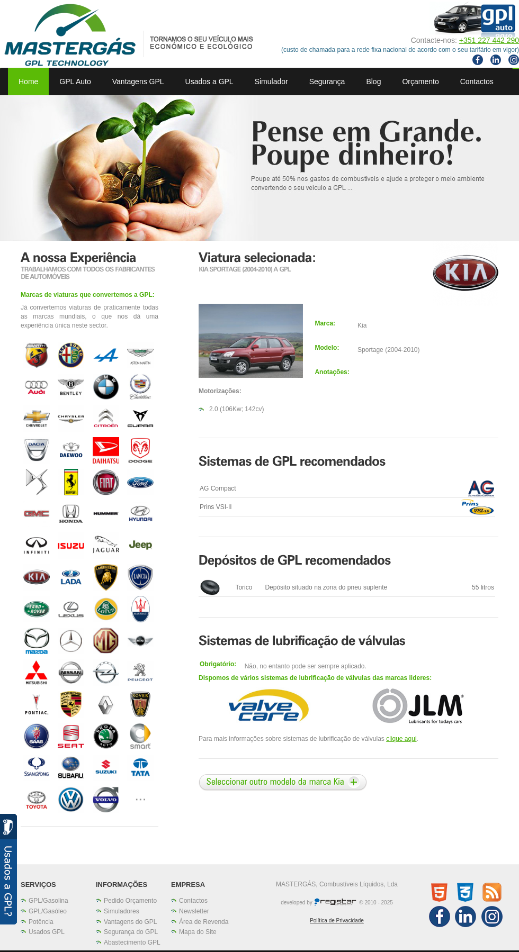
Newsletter (194, 911)
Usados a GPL (209, 81)
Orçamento (420, 81)
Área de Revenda (203, 922)
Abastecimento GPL (132, 942)
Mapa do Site (198, 932)
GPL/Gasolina (48, 900)
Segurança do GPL (131, 932)
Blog (373, 81)
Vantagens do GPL (130, 922)
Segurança (327, 81)
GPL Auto (75, 81)
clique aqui (401, 738)
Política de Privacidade (337, 920)
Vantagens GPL (138, 81)
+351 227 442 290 (489, 40)
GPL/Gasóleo (48, 911)
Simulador (271, 81)
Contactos (477, 81)
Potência (41, 922)
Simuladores (121, 911)
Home (28, 81)
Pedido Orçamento (130, 900)
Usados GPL (47, 932)
